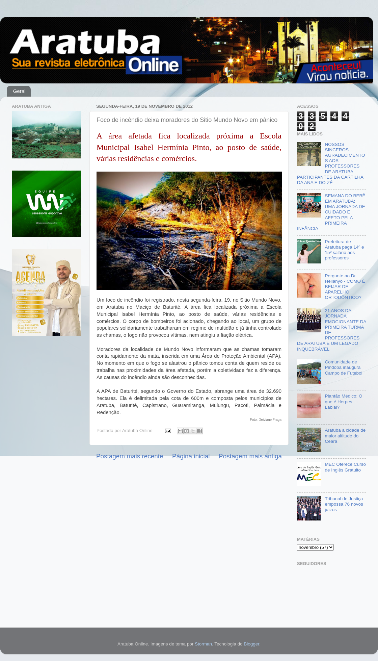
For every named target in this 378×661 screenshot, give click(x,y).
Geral (19, 91)
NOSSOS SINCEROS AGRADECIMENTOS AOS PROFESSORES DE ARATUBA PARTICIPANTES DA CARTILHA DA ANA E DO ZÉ (331, 163)
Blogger (251, 643)
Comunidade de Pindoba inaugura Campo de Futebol (343, 367)
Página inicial (191, 456)
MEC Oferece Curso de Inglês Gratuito (345, 467)
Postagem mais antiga (250, 456)
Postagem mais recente (129, 456)
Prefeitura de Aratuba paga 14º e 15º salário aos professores (344, 250)
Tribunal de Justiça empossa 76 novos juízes (344, 504)
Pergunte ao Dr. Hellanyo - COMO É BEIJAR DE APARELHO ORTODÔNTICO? (345, 286)
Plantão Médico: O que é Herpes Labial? (343, 401)
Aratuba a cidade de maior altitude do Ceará (345, 435)
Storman (203, 643)
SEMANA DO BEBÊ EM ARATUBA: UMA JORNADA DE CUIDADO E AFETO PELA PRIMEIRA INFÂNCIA (331, 212)
